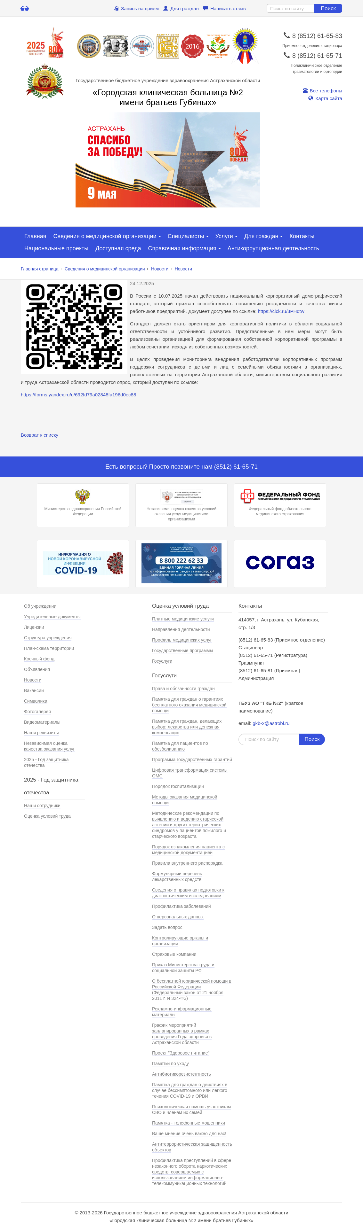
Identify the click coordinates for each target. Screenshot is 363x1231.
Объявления (37, 669)
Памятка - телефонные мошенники (188, 1123)
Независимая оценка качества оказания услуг (49, 746)
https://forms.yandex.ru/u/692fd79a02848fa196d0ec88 (78, 394)
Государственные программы (182, 650)
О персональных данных (178, 916)
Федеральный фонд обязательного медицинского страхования (280, 502)
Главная (35, 236)
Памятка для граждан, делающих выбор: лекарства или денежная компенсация (187, 727)
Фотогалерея (37, 711)
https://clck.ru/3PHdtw (281, 311)
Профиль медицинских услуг (182, 640)
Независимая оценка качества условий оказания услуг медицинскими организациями (181, 505)
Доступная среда (118, 248)
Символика (35, 701)
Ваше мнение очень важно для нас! (189, 1133)
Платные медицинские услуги (183, 618)
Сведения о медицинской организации (105, 236)
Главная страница (40, 268)
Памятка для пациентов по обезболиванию (180, 746)
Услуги (224, 236)
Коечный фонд (39, 658)
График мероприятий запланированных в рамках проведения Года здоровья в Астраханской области (182, 1034)
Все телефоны (322, 90)
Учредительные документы (52, 616)
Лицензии (34, 627)
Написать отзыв (224, 8)
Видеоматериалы (42, 722)
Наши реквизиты (41, 732)
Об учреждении (40, 606)
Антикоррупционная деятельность (273, 248)
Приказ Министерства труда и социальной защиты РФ (183, 967)
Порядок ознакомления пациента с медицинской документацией (188, 849)
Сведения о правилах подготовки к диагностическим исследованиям (188, 892)
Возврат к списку (39, 435)
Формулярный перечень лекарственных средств (177, 876)
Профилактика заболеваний (181, 906)
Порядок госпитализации (178, 786)
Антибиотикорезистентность (181, 1074)
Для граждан (181, 8)
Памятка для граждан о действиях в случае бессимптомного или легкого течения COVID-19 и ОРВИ (189, 1090)
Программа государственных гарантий (192, 759)
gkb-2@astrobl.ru (271, 723)
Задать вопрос (167, 927)
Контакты (301, 236)
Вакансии (34, 690)
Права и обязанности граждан (183, 688)
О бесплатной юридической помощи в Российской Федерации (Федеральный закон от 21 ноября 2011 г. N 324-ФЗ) (191, 989)
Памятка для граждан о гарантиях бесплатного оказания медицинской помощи (189, 705)
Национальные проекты (56, 248)
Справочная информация (182, 248)
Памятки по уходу (170, 1063)
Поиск (328, 8)
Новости (159, 268)
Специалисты (186, 236)
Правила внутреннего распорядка (187, 863)
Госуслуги (162, 661)
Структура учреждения (47, 637)
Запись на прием (136, 8)
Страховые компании (174, 954)
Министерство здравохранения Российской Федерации (83, 502)
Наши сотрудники (42, 805)
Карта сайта (325, 98)
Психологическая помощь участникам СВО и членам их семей (191, 1109)
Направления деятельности (181, 629)
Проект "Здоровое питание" (180, 1053)
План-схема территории (49, 648)
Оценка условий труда (47, 816)
